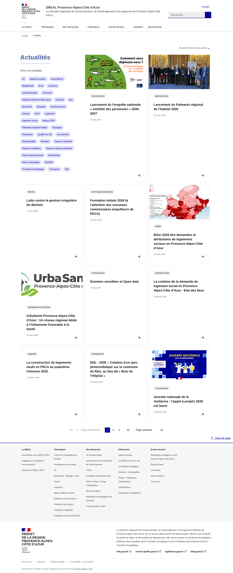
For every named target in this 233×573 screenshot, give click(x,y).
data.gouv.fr (197, 551)
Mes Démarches (71, 27)
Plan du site (27, 562)
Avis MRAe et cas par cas (129, 461)
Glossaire (41, 562)
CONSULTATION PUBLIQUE (36, 99)
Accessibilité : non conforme (81, 562)
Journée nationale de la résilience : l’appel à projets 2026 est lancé (178, 401)
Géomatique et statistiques (129, 493)
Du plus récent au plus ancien (195, 50)
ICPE (37, 113)
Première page (71, 430)
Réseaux (45, 141)
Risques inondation (31, 148)
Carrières (52, 86)
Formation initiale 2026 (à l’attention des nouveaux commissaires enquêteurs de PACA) (112, 207)
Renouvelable (29, 141)
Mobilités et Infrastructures (65, 499)
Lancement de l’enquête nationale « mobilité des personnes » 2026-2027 (115, 109)
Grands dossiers (116, 27)
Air (23, 79)
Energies (41, 106)
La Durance (155, 470)
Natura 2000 (48, 120)
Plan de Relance (157, 476)
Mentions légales (57, 562)
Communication (29, 93)
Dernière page (161, 430)
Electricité (27, 106)
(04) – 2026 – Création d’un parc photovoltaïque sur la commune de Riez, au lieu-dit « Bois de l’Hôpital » (114, 369)
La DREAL (27, 27)
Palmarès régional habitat (34, 127)
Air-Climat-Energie (94, 455)
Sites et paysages (31, 162)
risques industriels (63, 141)
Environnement (58, 106)
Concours (47, 93)
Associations (57, 79)
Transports (54, 169)
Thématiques (47, 27)
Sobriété (49, 162)
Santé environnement (32, 155)
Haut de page (222, 438)
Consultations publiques (128, 466)
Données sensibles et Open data (114, 281)
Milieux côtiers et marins (64, 493)
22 (128, 430)
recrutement (63, 134)
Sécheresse (54, 155)
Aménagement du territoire (65, 464)
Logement (49, 113)
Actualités (138, 27)
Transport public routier (96, 506)
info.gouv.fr (122, 551)
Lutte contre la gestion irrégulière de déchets (52, 203)
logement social (29, 120)
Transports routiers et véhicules (67, 516)
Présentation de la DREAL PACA (35, 455)
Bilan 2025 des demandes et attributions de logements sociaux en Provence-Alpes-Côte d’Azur (178, 241)
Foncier (26, 113)
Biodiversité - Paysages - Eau (66, 476)
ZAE (67, 169)
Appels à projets (38, 79)
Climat (56, 482)
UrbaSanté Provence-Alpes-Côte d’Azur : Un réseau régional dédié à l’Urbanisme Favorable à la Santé (52, 322)
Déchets (60, 99)
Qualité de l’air (45, 134)
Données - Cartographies (129, 472)
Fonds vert (155, 482)
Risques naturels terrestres (59, 148)
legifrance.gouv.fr (174, 551)
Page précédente (90, 430)
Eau (71, 99)
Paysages (57, 127)
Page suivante (144, 430)
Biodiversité (27, 86)
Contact (205, 7)
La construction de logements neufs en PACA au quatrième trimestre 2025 (49, 367)
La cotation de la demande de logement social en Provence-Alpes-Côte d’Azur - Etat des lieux (179, 286)
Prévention (27, 134)
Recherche (208, 15)
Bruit (41, 86)
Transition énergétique (33, 169)
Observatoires (124, 487)
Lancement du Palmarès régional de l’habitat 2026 (178, 107)
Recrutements (155, 27)
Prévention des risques (63, 504)
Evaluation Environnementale (98, 476)
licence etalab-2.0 (82, 569)
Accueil (25, 35)
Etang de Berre (157, 464)
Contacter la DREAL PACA (33, 470)
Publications (94, 27)
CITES (89, 470)
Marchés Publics (93, 491)
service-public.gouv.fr (146, 551)
